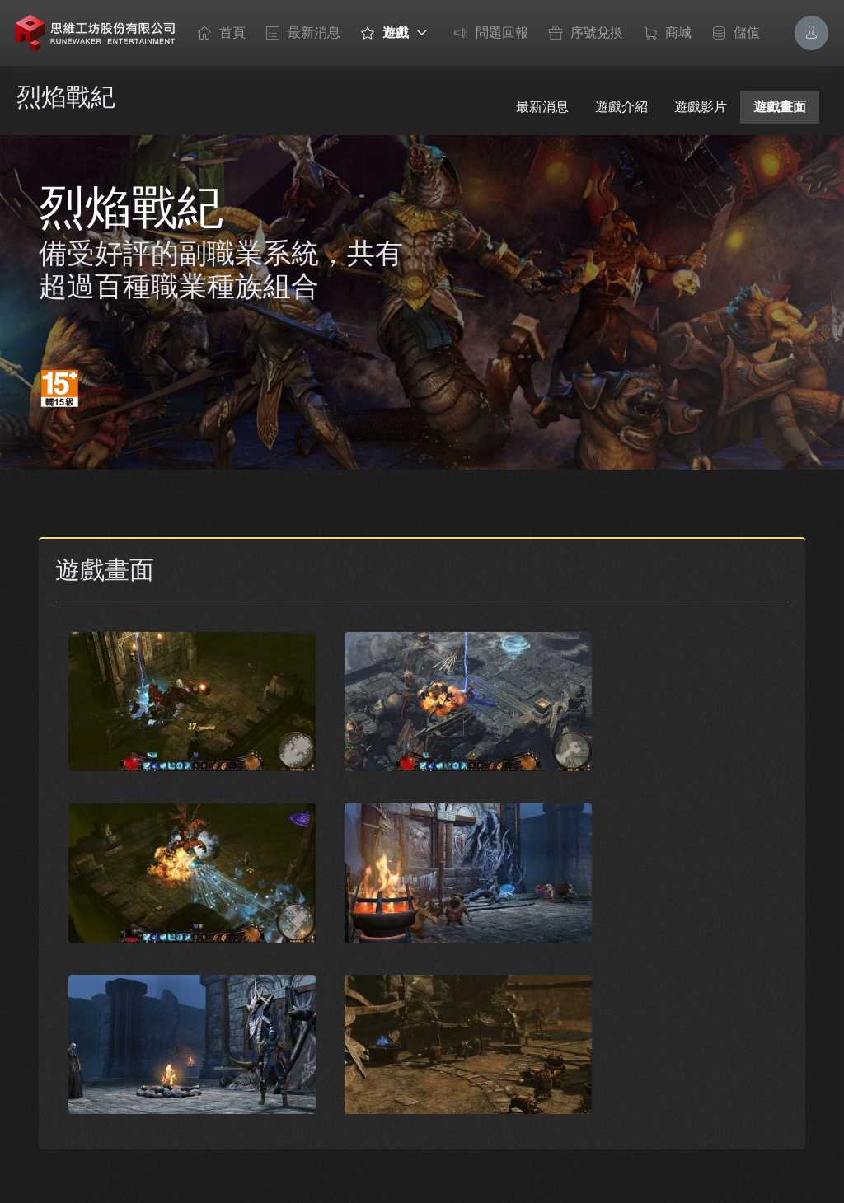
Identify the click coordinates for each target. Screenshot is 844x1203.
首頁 (218, 33)
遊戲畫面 (779, 107)
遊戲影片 (700, 107)
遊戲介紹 (621, 107)
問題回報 (487, 33)
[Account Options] (811, 32)
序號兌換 (582, 33)
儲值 (732, 33)
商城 (663, 33)
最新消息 (299, 33)
